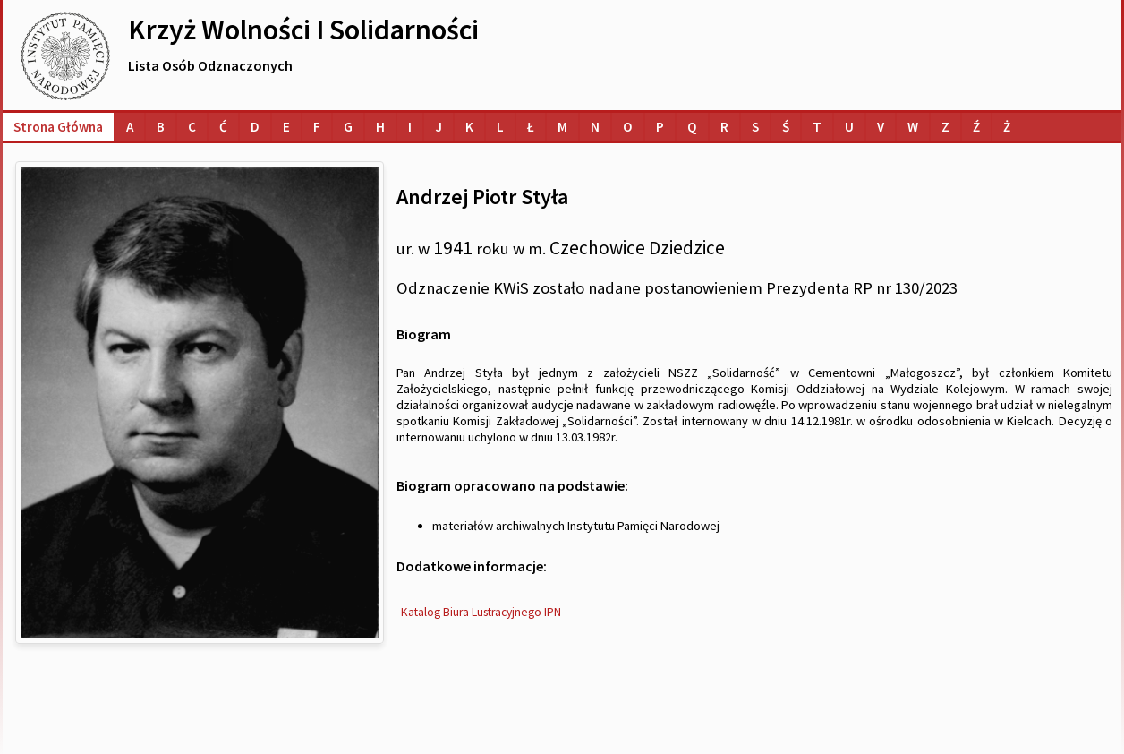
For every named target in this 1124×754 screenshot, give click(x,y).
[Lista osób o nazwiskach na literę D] (255, 127)
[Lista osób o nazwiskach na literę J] (438, 127)
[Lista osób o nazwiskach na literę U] (849, 127)
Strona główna (58, 126)
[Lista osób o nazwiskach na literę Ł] (530, 127)
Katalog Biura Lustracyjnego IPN (481, 612)
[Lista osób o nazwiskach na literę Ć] (223, 127)
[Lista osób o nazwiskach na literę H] (380, 127)
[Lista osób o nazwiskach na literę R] (724, 127)
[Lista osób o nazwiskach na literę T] (817, 127)
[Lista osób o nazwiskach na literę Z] (945, 127)
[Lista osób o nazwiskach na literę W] (913, 127)
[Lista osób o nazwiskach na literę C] (192, 127)
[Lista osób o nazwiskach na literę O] (627, 127)
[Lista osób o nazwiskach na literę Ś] (785, 127)
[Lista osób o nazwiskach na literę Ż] (1006, 127)
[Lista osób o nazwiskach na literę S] (755, 127)
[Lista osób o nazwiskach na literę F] (316, 127)
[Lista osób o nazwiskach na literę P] (660, 127)
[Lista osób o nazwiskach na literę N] (595, 127)
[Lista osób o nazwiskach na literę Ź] (976, 127)
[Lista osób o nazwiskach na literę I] (409, 127)
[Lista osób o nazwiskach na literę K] (469, 127)
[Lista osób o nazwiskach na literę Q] (692, 127)
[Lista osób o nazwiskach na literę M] (562, 127)
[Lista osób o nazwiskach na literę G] (348, 127)
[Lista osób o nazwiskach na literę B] (160, 127)
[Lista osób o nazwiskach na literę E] (286, 127)
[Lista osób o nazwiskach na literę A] (129, 127)
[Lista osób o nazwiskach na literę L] (500, 127)
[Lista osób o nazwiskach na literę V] (880, 127)
